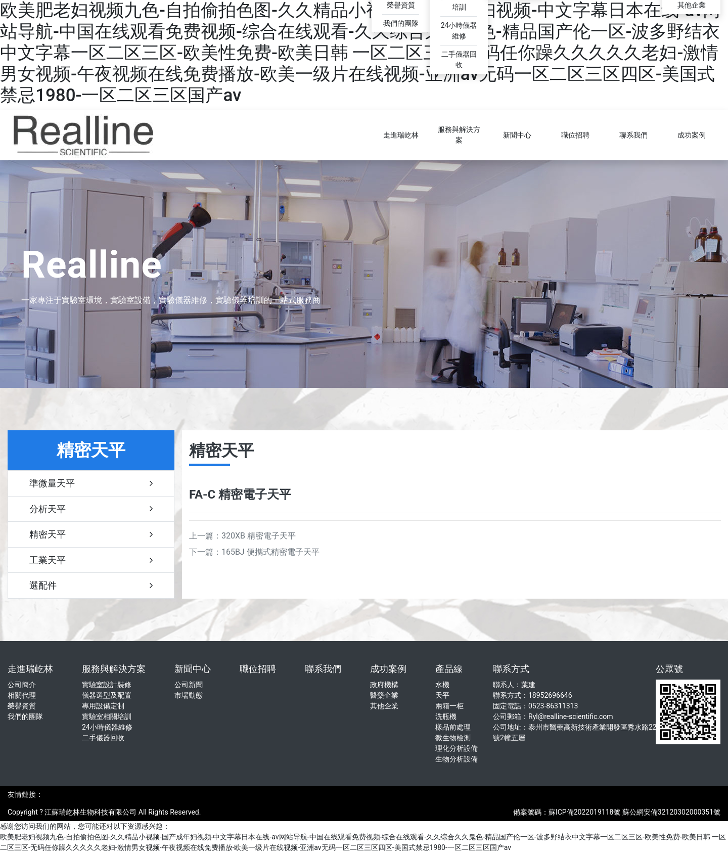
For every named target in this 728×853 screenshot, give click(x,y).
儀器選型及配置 (106, 695)
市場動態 (188, 695)
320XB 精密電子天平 (258, 536)
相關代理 (22, 695)
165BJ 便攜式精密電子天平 (270, 552)
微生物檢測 (453, 738)
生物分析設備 (456, 759)
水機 (442, 685)
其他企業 (691, 5)
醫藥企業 (384, 695)
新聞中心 (517, 135)
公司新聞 (188, 685)
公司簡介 (22, 685)
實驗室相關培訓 (106, 716)
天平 (442, 695)
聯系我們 (633, 135)
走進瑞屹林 (401, 135)
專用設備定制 (103, 706)
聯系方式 (511, 668)
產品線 (449, 668)
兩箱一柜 (449, 706)
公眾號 (669, 668)
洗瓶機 (446, 716)
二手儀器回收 (103, 738)
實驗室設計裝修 (106, 685)
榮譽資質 (401, 5)
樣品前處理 (453, 727)
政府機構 (384, 685)
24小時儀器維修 (107, 727)
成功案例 (691, 135)
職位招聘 (575, 135)
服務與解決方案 (459, 134)
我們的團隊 (401, 23)
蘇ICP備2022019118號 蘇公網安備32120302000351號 (634, 812)
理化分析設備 (456, 748)
